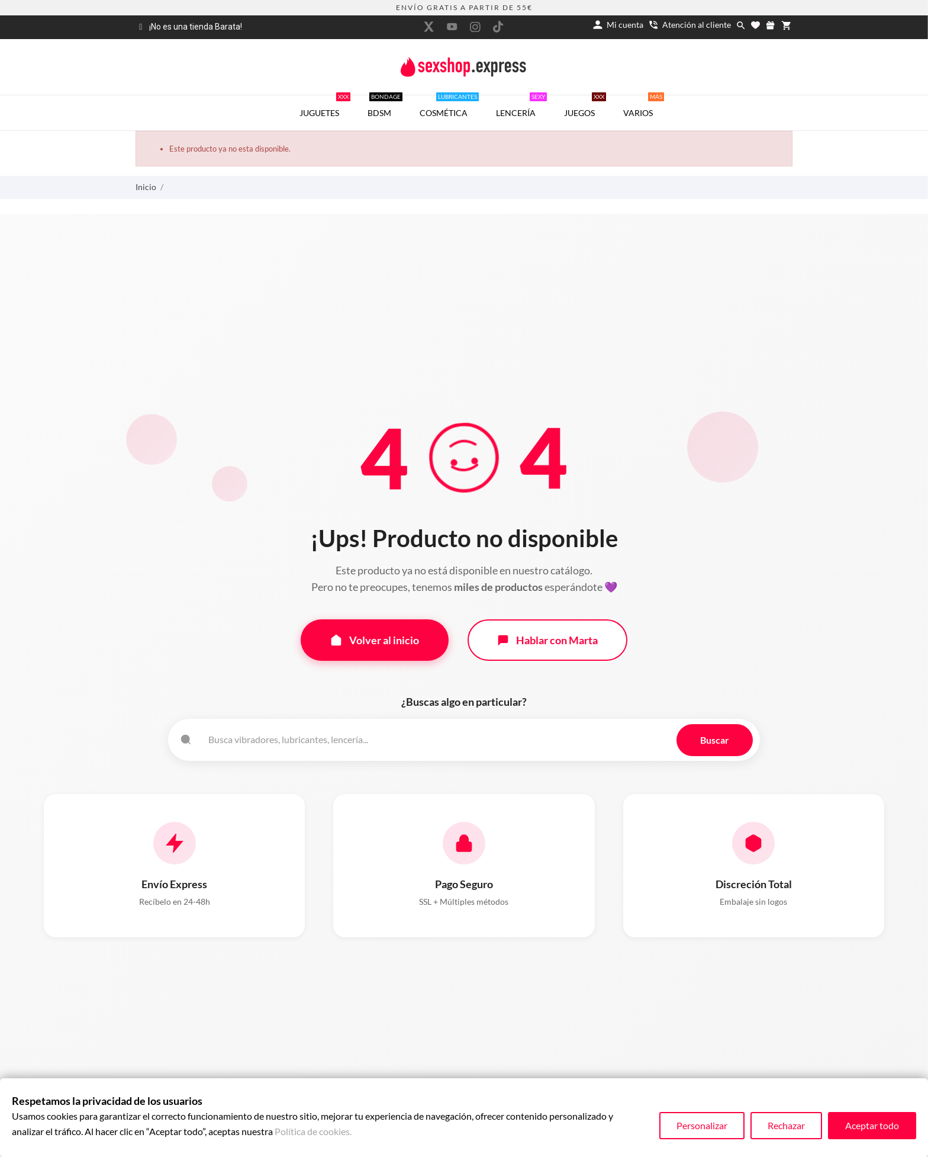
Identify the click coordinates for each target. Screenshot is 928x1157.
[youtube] (452, 26)
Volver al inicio (374, 639)
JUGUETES (324, 106)
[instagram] (475, 27)
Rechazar (786, 1125)
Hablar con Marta (547, 639)
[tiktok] (498, 27)
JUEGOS (585, 106)
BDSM (385, 106)
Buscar (714, 738)
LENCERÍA (521, 106)
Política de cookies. (313, 1131)
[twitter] (429, 26)
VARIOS (643, 106)
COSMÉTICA (449, 106)
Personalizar (701, 1125)
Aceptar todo (872, 1125)
